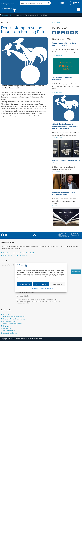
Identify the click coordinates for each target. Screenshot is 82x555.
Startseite (5, 15)
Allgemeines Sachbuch (25, 293)
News (11, 15)
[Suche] (49, 3)
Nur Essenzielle (41, 284)
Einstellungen (57, 284)
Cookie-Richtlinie (33, 288)
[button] (78, 9)
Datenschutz (42, 288)
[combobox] (33, 3)
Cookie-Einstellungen (10, 333)
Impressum (50, 288)
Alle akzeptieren (25, 284)
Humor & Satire (23, 296)
